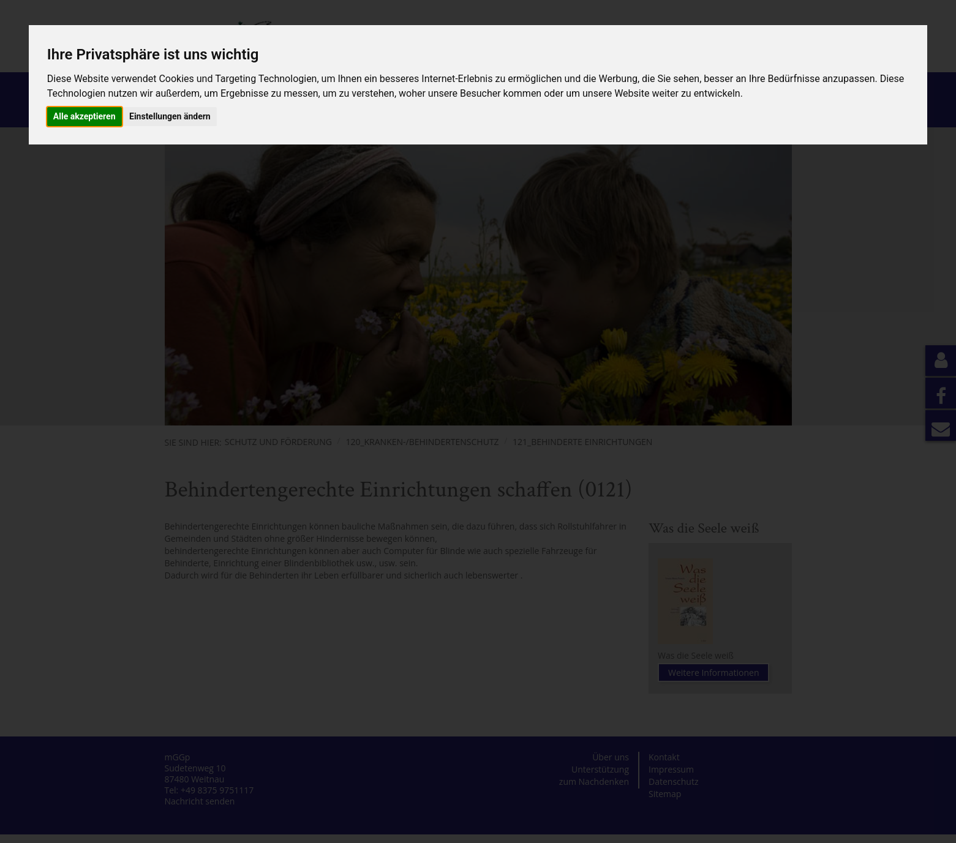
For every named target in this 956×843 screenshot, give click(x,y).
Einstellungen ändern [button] (170, 116)
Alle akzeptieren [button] (84, 116)
